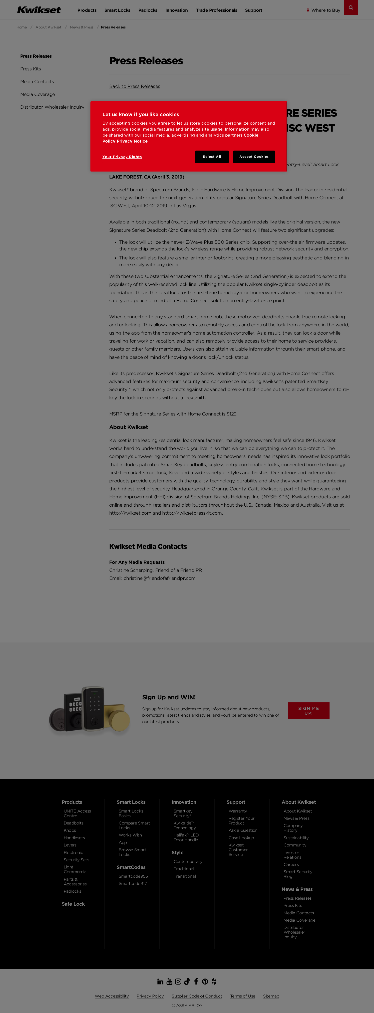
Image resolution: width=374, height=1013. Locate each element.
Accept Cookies (254, 157)
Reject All (212, 157)
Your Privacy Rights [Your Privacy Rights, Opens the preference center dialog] (122, 157)
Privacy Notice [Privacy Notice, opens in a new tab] (132, 141)
